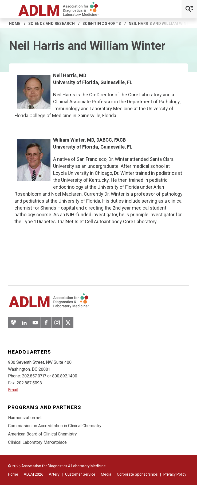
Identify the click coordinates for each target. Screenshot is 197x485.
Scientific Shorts (101, 23)
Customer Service (80, 474)
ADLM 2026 (33, 474)
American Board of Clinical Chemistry (42, 434)
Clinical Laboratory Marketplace (37, 442)
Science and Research (51, 23)
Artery (54, 474)
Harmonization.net (25, 417)
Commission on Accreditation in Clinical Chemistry (54, 425)
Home (15, 23)
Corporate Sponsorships (137, 474)
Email (13, 389)
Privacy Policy (174, 474)
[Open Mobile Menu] (189, 9)
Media (106, 474)
